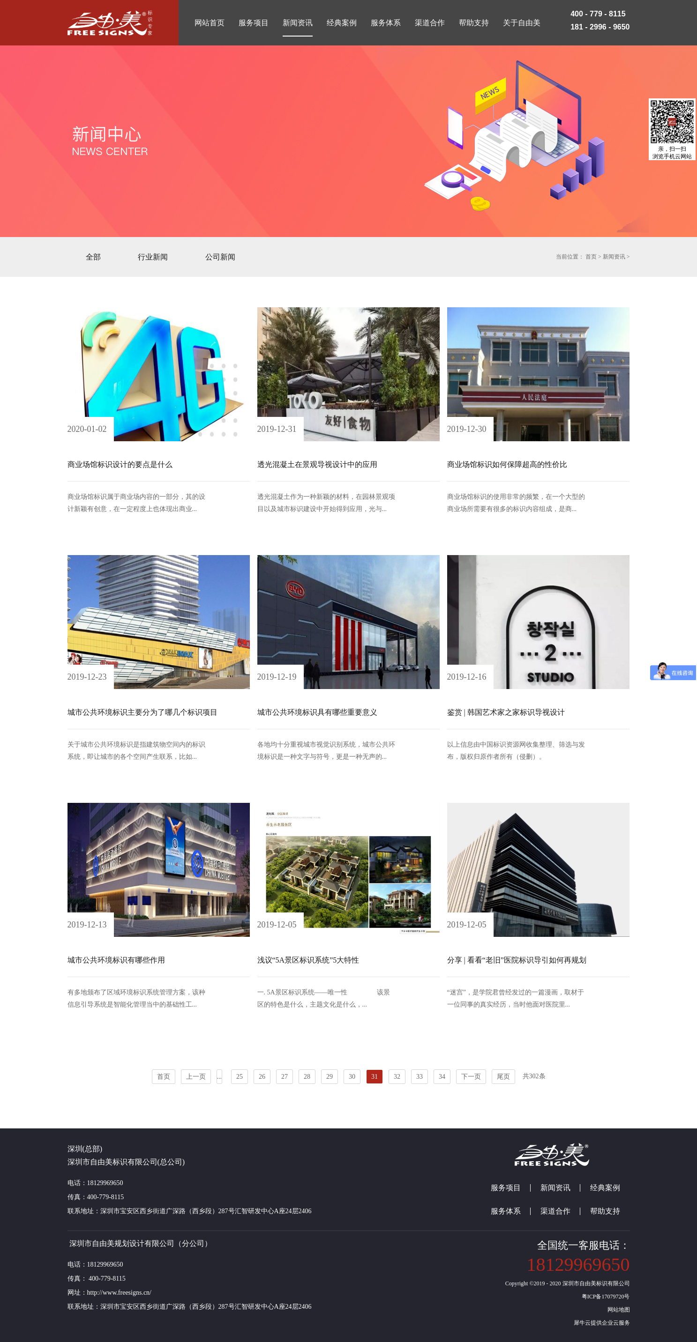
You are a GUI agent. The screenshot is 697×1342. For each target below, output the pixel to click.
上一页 (196, 1076)
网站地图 (617, 1309)
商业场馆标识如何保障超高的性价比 (507, 464)
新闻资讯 (614, 256)
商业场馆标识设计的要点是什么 (119, 464)
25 (239, 1076)
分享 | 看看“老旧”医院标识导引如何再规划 (516, 960)
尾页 (503, 1076)
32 (397, 1076)
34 (442, 1076)
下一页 (471, 1076)
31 (374, 1076)
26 (262, 1076)
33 (419, 1076)
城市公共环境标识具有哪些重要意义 (317, 712)
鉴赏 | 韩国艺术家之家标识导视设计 (506, 712)
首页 (163, 1076)
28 (307, 1076)
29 (329, 1076)
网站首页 (210, 23)
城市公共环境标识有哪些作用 (116, 960)
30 (352, 1076)
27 (284, 1076)
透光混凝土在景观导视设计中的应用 (317, 464)
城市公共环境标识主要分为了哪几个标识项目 (142, 712)
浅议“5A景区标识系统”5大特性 (308, 960)
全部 (93, 257)
